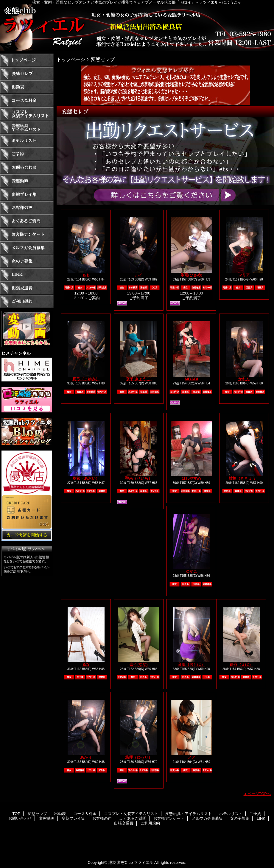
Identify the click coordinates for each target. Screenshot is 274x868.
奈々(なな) (139, 664)
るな (86, 664)
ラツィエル (137, 27)
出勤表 (27, 87)
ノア (191, 757)
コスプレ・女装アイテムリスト (27, 114)
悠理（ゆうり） (138, 757)
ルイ (139, 275)
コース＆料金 (27, 100)
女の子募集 (27, 261)
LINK (27, 274)
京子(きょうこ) (139, 379)
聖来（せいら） (138, 478)
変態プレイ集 (27, 194)
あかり (86, 757)
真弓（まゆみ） (85, 379)
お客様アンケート (27, 234)
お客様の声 (27, 207)
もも (86, 275)
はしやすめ (191, 478)
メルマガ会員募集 (27, 248)
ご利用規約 (27, 301)
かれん (244, 379)
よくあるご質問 (27, 221)
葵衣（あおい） (85, 478)
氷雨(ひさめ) (191, 275)
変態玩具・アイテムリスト (27, 127)
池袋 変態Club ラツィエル (130, 862)
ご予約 (27, 154)
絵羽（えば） (241, 664)
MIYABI (191, 379)
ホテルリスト (27, 140)
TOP (27, 60)
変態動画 (27, 181)
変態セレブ (27, 73)
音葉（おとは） (191, 664)
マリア (244, 275)
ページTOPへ (259, 793)
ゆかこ (191, 571)
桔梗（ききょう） (244, 478)
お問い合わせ (27, 167)
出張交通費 (27, 288)
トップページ (71, 59)
